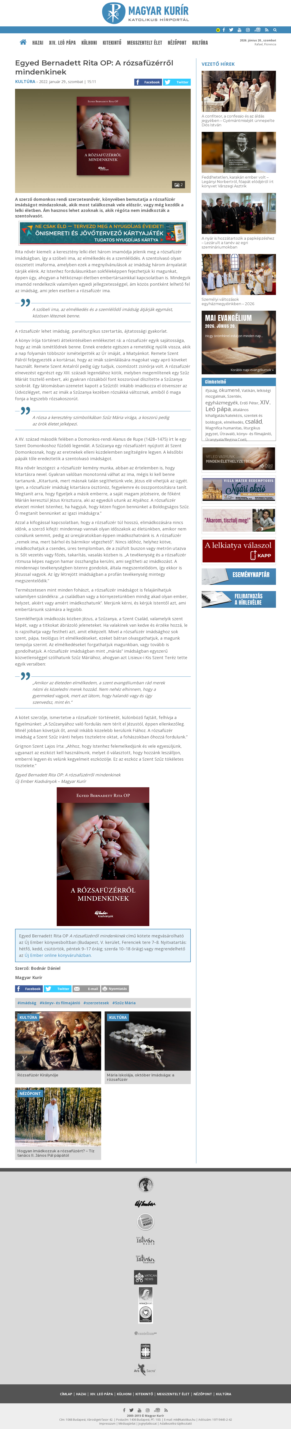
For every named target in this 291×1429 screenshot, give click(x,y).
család (253, 421)
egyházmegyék (221, 403)
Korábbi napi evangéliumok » (252, 370)
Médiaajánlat (127, 1424)
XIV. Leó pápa (62, 42)
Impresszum (107, 1424)
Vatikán (248, 390)
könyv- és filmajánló (254, 433)
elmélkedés (233, 422)
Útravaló (227, 433)
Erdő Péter (249, 403)
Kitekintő (112, 42)
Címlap (66, 1394)
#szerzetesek (96, 1002)
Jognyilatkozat (147, 1424)
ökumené (229, 390)
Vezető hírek (218, 64)
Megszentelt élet (144, 42)
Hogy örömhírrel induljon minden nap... (234, 325)
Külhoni (89, 42)
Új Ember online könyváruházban (58, 955)
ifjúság (211, 390)
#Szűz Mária (124, 1002)
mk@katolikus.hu (184, 1420)
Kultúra (200, 42)
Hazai (38, 42)
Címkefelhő (215, 382)
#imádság (26, 1002)
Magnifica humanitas (223, 428)
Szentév (234, 396)
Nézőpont (177, 42)
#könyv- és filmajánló (60, 1002)
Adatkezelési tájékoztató (176, 1424)
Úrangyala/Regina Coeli (225, 439)
